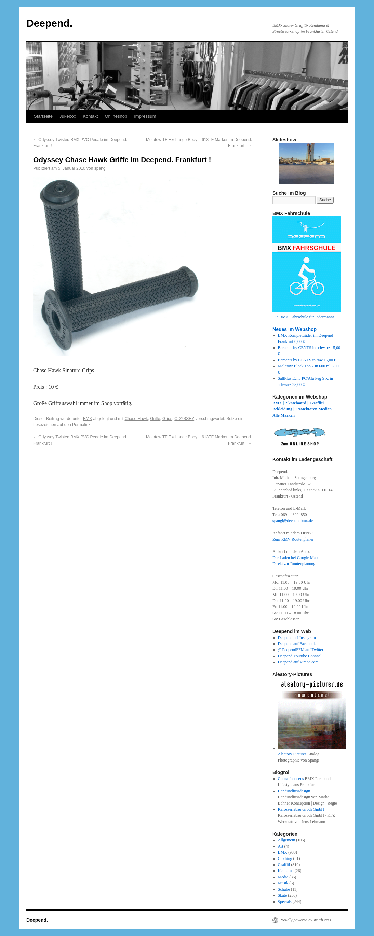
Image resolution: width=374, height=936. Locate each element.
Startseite (43, 116)
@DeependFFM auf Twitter (300, 649)
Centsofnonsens (291, 778)
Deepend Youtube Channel (300, 656)
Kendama (286, 870)
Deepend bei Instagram (297, 637)
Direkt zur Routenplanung (293, 563)
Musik (283, 883)
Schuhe (284, 889)
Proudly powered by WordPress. (305, 920)
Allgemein (286, 840)
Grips (167, 418)
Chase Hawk (136, 418)
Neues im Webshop (294, 329)
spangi (100, 168)
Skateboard (296, 403)
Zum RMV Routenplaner (292, 539)
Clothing (285, 858)
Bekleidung (282, 409)
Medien (325, 409)
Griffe (155, 418)
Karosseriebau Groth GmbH (301, 809)
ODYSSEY (184, 418)
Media (283, 877)
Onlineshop (116, 116)
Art (280, 846)
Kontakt (90, 116)
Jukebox (67, 116)
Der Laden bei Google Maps (295, 557)
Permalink (81, 424)
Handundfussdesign (294, 790)
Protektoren (307, 409)
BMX (87, 418)
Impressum (145, 116)
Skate (282, 895)
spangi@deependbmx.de (292, 520)
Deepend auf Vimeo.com (298, 662)
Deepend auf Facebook (297, 643)
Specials (285, 901)
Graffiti (317, 403)
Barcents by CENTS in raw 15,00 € (307, 360)
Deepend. (49, 23)
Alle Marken (283, 415)
